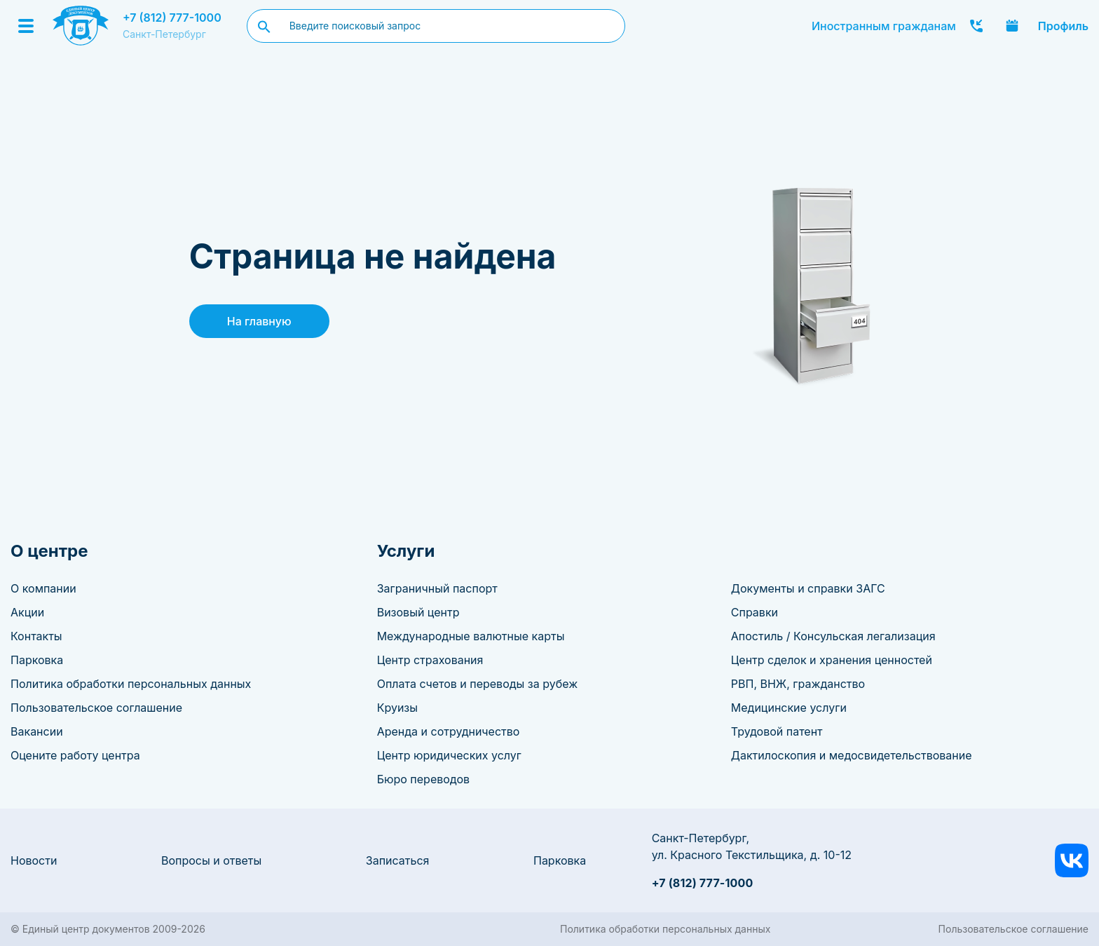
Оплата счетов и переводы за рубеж (477, 684)
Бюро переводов (423, 779)
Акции (27, 612)
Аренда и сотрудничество (448, 731)
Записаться (398, 860)
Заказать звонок (976, 26)
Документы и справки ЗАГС (808, 588)
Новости (34, 860)
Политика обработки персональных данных (131, 684)
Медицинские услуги (789, 708)
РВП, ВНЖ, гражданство (798, 684)
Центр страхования (430, 660)
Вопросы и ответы (211, 860)
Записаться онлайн (1012, 26)
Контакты (36, 636)
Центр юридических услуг (449, 755)
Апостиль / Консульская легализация (833, 636)
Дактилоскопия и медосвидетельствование (851, 755)
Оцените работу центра (75, 755)
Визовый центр (418, 612)
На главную (259, 321)
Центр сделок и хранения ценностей (831, 660)
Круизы (397, 708)
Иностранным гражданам (884, 26)
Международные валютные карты (471, 636)
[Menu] (26, 26)
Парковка (37, 660)
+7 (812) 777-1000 (172, 18)
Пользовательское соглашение (96, 708)
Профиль (1063, 26)
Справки (754, 612)
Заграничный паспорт (437, 588)
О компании (43, 588)
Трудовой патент (777, 731)
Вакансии (37, 731)
